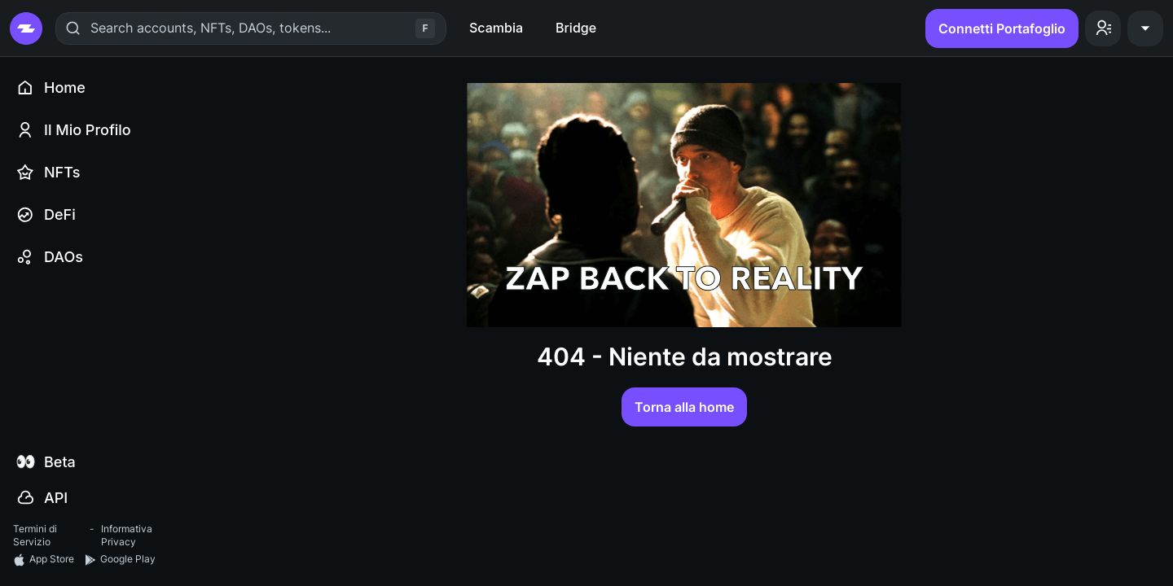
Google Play (120, 559)
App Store (43, 559)
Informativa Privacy (126, 536)
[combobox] (92, 28)
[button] (1103, 28)
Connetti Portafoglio (1001, 28)
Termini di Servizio (35, 536)
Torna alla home (684, 407)
